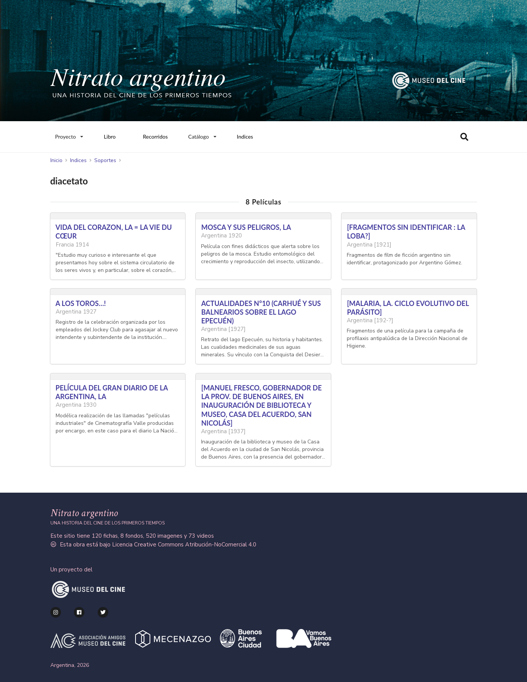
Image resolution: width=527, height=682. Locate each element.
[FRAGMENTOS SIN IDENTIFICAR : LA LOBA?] (406, 231)
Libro (109, 136)
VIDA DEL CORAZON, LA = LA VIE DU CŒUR (114, 231)
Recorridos (155, 136)
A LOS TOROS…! (81, 303)
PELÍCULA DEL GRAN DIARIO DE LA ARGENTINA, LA (112, 392)
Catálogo (202, 135)
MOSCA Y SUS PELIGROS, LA (246, 227)
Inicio (56, 160)
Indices (245, 136)
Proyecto (69, 135)
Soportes (105, 160)
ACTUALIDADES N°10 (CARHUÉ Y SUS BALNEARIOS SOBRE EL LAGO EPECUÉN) (261, 312)
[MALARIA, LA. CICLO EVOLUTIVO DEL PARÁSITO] (408, 307)
